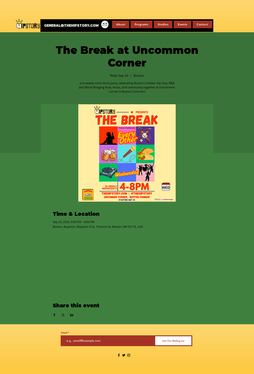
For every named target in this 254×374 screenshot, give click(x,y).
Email (64, 333)
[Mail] (104, 24)
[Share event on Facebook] (54, 314)
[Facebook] (119, 355)
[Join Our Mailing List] (173, 340)
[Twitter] (124, 355)
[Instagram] (129, 355)
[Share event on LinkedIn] (71, 314)
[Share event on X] (63, 314)
